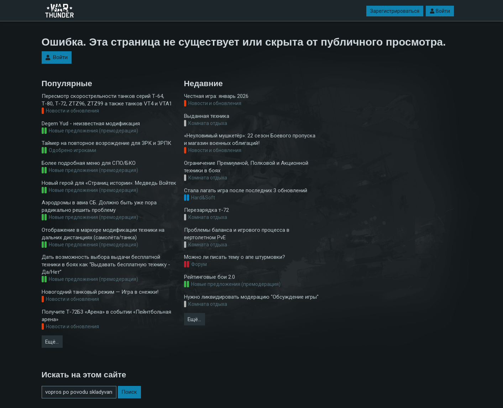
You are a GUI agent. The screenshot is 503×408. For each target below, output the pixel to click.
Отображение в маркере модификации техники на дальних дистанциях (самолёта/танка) (103, 234)
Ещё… (52, 342)
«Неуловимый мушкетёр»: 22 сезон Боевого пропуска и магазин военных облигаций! (249, 139)
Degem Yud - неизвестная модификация (91, 123)
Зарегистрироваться (394, 11)
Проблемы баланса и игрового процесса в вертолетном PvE (236, 234)
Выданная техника (206, 116)
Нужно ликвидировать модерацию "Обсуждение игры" (251, 297)
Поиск (129, 392)
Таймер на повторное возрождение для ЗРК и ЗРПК (106, 143)
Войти (440, 11)
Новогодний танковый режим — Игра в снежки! (100, 292)
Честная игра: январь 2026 (216, 96)
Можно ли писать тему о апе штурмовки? (234, 257)
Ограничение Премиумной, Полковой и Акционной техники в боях (246, 167)
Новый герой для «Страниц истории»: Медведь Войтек (109, 183)
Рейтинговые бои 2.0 (209, 277)
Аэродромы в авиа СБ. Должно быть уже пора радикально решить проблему (99, 206)
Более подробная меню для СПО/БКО (89, 163)
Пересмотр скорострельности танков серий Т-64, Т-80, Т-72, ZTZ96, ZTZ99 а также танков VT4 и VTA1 (107, 100)
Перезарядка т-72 (206, 210)
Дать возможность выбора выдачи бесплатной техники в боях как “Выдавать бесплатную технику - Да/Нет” (106, 264)
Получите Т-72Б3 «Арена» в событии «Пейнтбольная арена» (106, 316)
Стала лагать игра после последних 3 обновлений (245, 190)
